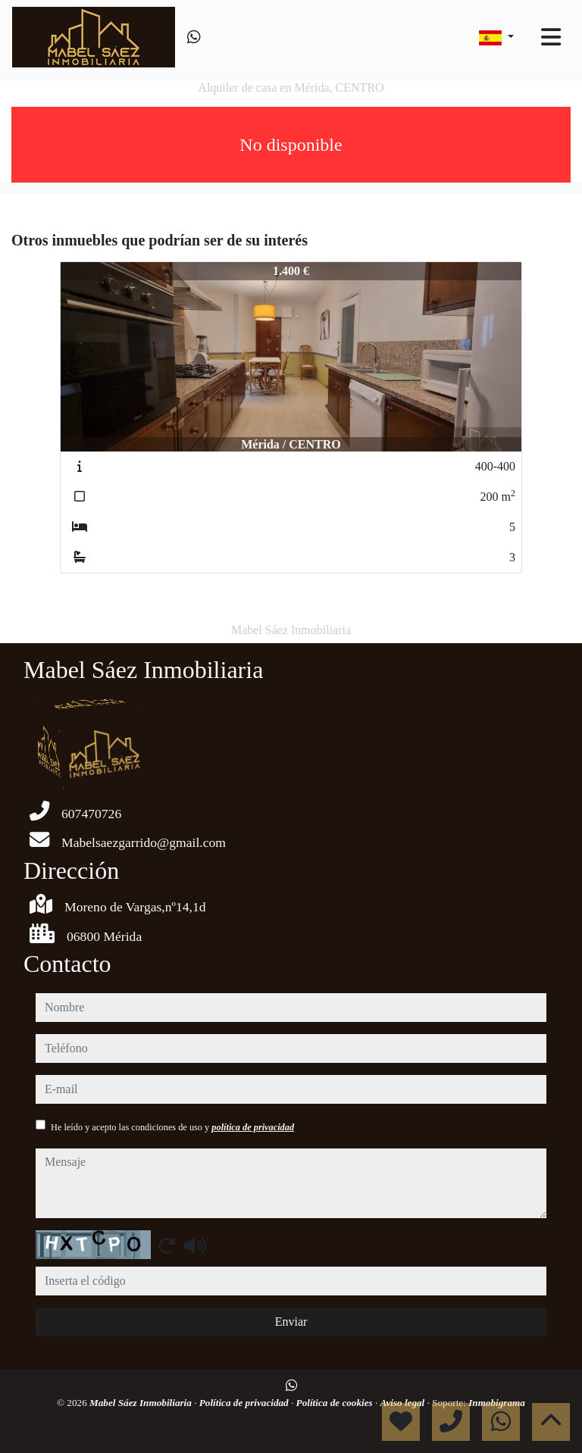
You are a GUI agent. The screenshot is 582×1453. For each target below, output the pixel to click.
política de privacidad (252, 1127)
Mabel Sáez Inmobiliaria (141, 1402)
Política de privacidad (245, 1402)
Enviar (291, 1321)
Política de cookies (335, 1402)
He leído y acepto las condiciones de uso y (172, 1127)
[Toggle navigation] (551, 37)
